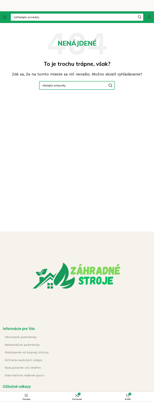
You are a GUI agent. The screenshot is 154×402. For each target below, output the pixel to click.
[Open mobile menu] (5, 17)
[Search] (77, 85)
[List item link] (47, 337)
